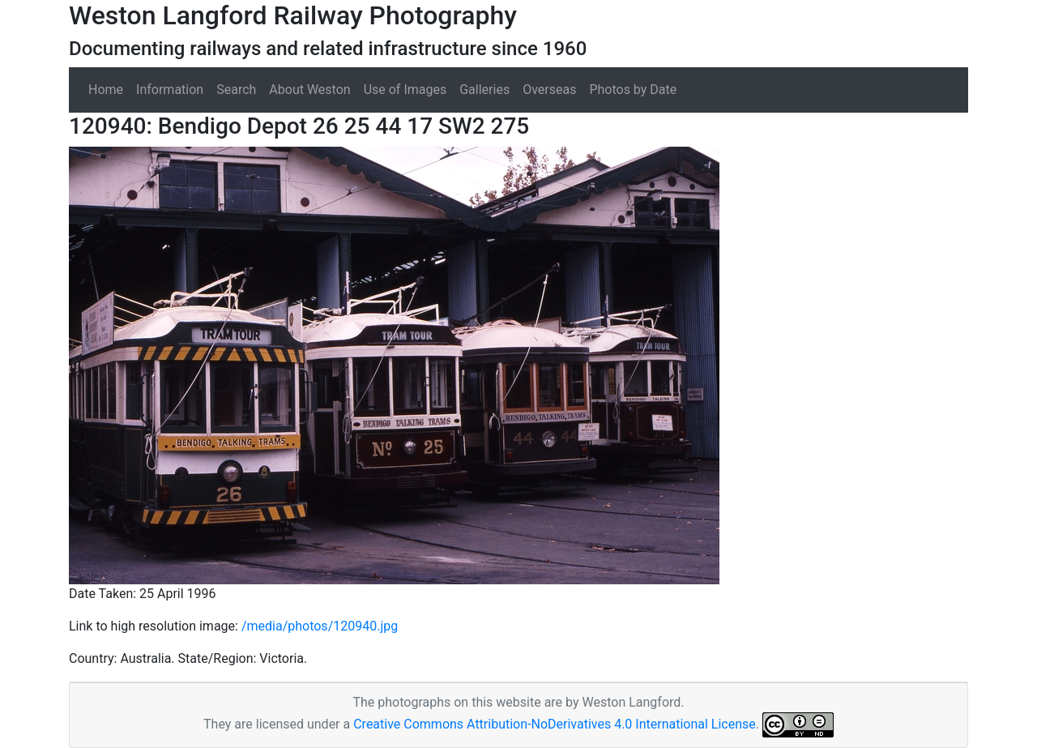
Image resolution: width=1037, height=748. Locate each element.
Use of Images (405, 89)
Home (105, 89)
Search (236, 89)
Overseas (549, 89)
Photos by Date (632, 89)
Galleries (484, 89)
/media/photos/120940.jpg (319, 626)
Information (169, 89)
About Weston (309, 89)
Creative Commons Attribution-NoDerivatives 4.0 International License (554, 724)
